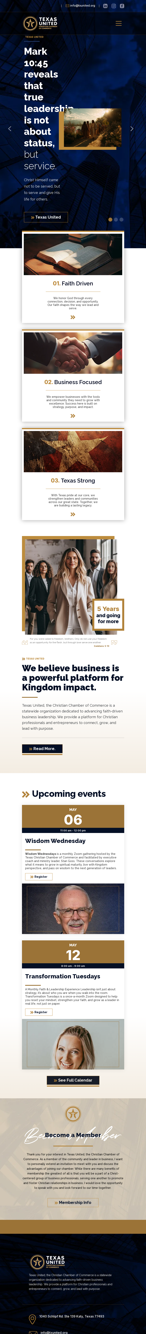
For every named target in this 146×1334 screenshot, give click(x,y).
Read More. (42, 748)
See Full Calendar (73, 1080)
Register (38, 877)
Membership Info (73, 1202)
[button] (10, 129)
